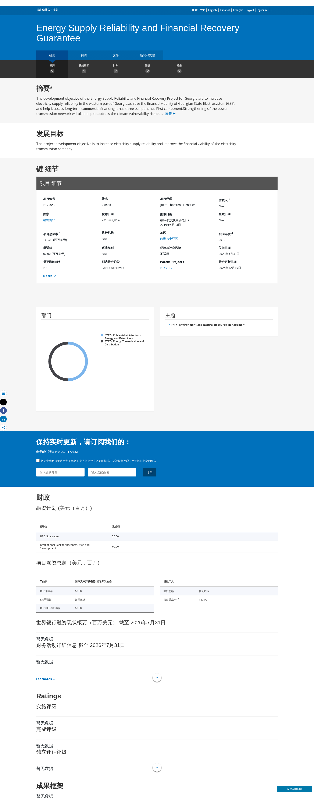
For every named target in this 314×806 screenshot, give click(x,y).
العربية (250, 10)
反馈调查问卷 (294, 789)
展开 (170, 113)
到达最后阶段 (110, 262)
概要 (52, 55)
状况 (105, 199)
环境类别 (108, 248)
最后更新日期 (227, 262)
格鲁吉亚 (49, 220)
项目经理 (166, 199)
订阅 (149, 472)
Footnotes (44, 679)
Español (225, 10)
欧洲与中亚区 (169, 239)
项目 (55, 9)
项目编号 (49, 199)
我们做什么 (43, 9)
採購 (84, 55)
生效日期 (225, 214)
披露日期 (108, 214)
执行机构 (108, 233)
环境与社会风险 (170, 248)
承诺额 (47, 248)
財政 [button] (115, 69)
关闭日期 (225, 248)
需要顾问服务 (52, 262)
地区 (163, 233)
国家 (46, 214)
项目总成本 (52, 233)
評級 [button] (147, 69)
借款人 (224, 199)
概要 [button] (52, 69)
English (212, 10)
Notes (48, 276)
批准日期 (166, 214)
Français (238, 10)
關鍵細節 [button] (83, 69)
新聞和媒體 (147, 55)
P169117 (166, 268)
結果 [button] (179, 69)
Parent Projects (172, 262)
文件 (116, 55)
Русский (262, 10)
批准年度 (226, 233)
